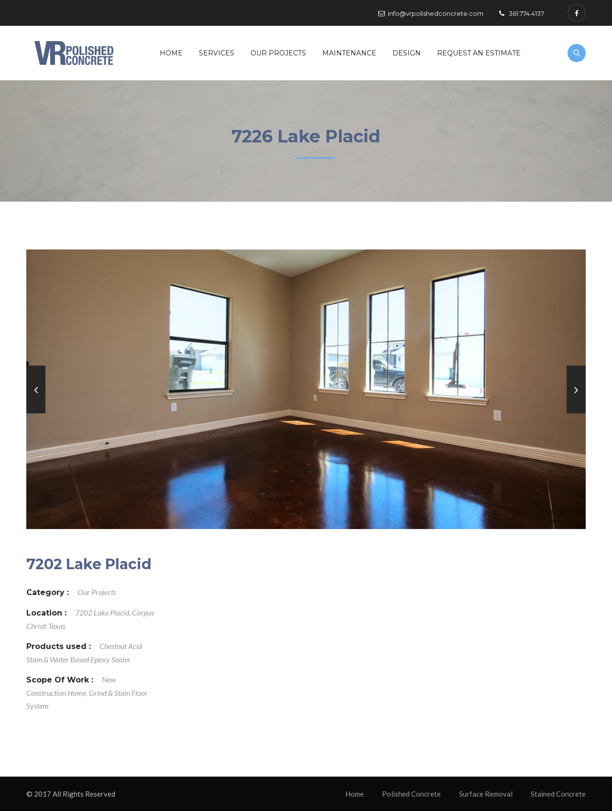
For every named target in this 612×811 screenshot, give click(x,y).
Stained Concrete (558, 793)
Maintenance (349, 53)
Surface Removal (486, 793)
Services (216, 53)
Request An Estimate (479, 53)
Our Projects (278, 53)
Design (407, 53)
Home (171, 53)
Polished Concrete (411, 793)
